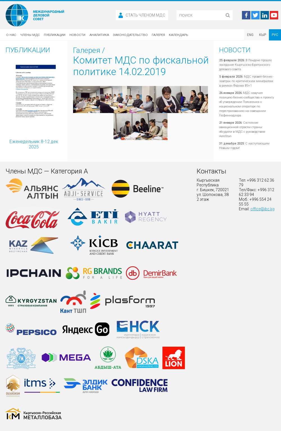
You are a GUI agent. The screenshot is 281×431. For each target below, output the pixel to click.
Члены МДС (30, 35)
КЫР (262, 35)
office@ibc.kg (262, 209)
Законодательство (130, 35)
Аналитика (99, 35)
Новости (77, 35)
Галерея (158, 35)
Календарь (178, 35)
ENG (250, 35)
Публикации (54, 35)
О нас (11, 35)
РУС (275, 35)
